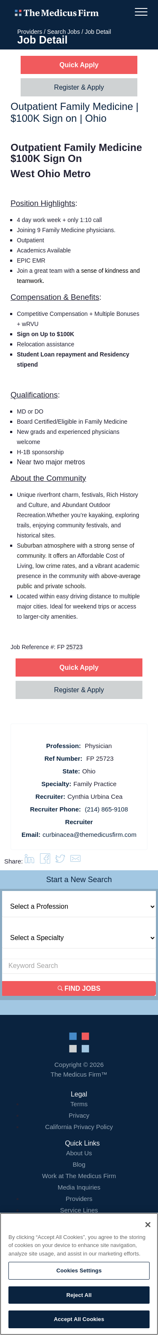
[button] (75, 861)
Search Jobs (63, 31)
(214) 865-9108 (106, 809)
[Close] (148, 1224)
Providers (29, 31)
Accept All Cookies (79, 1319)
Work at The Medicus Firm (79, 1175)
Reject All (78, 1295)
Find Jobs (79, 988)
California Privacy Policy (79, 1126)
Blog (78, 1164)
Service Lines (79, 1210)
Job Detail (98, 31)
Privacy (79, 1115)
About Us (79, 1153)
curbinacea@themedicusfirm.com (90, 834)
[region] (79, 1274)
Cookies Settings (79, 1270)
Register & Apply (79, 87)
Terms (79, 1103)
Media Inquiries (79, 1187)
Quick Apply (79, 65)
